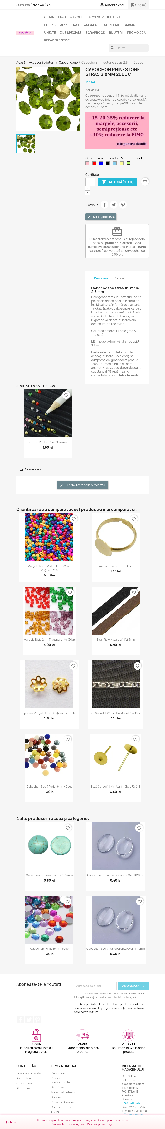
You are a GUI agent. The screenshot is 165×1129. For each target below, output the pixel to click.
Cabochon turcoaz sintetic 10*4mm (49, 875)
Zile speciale (71, 33)
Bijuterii (116, 33)
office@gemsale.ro (134, 1114)
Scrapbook (95, 33)
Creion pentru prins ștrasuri (48, 442)
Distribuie (104, 205)
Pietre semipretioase (62, 25)
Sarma (129, 25)
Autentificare (25, 1078)
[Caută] (129, 48)
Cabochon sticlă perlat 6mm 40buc (49, 786)
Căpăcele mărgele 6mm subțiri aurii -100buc (49, 713)
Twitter (29, 1019)
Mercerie (112, 25)
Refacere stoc (57, 40)
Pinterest (123, 205)
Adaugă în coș (117, 182)
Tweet (114, 205)
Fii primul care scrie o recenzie (82, 485)
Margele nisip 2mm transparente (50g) (49, 639)
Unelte (50, 33)
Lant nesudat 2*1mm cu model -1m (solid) (116, 713)
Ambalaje (92, 25)
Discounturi (58, 1097)
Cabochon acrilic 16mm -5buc (49, 948)
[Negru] (108, 164)
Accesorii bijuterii (104, 17)
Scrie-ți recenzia (101, 217)
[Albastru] (101, 164)
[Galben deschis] (122, 164)
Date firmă (57, 1087)
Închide (11, 1122)
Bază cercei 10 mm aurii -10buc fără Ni (115, 786)
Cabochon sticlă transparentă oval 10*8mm (115, 875)
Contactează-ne (62, 1107)
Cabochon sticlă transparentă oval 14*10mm (115, 948)
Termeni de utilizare (64, 1092)
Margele (77, 17)
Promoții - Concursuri (65, 1102)
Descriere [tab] (101, 278)
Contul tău (26, 1066)
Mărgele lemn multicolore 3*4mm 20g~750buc (49, 568)
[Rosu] (94, 164)
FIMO (62, 17)
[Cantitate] (90, 182)
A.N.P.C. (56, 1112)
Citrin (49, 17)
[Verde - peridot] (129, 164)
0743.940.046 (41, 5)
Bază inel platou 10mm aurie (116, 566)
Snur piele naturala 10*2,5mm (116, 639)
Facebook (20, 1019)
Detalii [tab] (119, 278)
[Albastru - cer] (115, 164)
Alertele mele (25, 1088)
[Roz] (87, 164)
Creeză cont (24, 1083)
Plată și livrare (60, 1073)
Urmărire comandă (28, 1073)
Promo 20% (136, 33)
